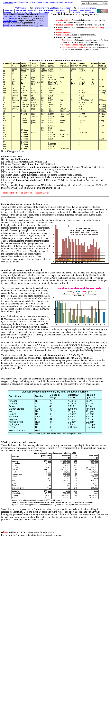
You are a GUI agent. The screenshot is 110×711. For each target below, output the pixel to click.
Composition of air (63, 32)
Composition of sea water (72, 45)
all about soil (27, 192)
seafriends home (10, 192)
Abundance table (63, 20)
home (6, 532)
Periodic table (68, 40)
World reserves (62, 35)
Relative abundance (64, 25)
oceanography (42, 192)
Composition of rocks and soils (75, 47)
